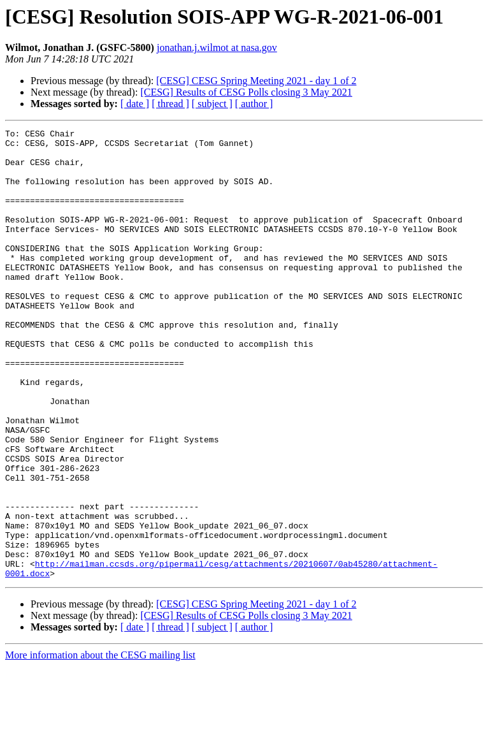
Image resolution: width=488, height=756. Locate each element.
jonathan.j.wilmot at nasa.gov (217, 47)
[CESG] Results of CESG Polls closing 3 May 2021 (246, 92)
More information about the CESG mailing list (100, 744)
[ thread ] (170, 103)
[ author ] (254, 103)
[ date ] (134, 103)
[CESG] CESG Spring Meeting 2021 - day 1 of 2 (256, 80)
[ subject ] (212, 103)
